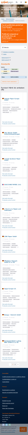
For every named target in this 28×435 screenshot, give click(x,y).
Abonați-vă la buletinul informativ (10, 392)
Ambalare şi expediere (8, 20)
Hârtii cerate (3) (5, 60)
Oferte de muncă (14, 71)
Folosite (5, 71)
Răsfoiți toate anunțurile (9, 81)
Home (2, 19)
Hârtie (4, 54)
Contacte (5, 73)
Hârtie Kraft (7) (5, 57)
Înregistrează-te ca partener (8, 390)
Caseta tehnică (5, 381)
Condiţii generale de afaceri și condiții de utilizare (13, 376)
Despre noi (4, 405)
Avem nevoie (14, 69)
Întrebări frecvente (6, 400)
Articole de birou (10, 19)
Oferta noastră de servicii (8, 403)
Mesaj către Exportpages (8, 408)
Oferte (5, 69)
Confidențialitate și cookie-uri (9, 379)
